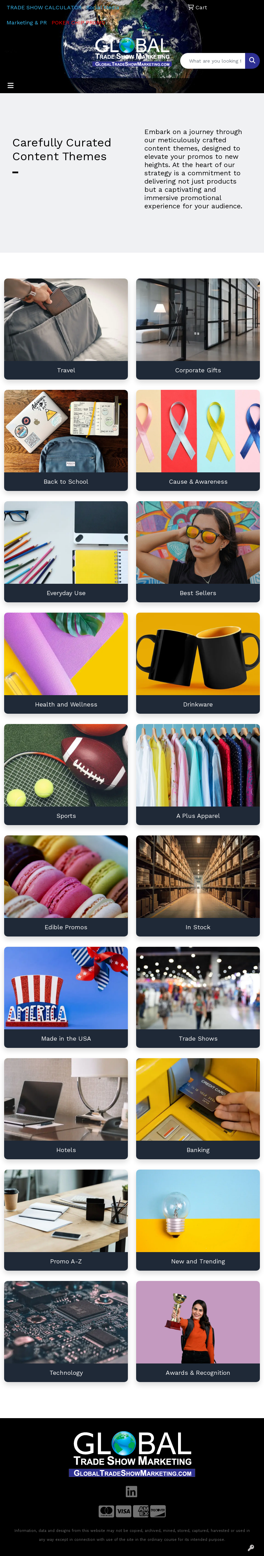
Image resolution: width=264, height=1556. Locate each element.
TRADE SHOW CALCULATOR (44, 7)
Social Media (102, 7)
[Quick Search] (212, 61)
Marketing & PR (27, 22)
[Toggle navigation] (10, 85)
